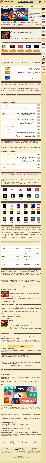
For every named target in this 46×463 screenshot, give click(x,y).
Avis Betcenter (13, 167)
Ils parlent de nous (21, 459)
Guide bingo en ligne (37, 264)
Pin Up (14, 301)
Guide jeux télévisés (37, 256)
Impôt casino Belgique (12, 443)
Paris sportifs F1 (19, 443)
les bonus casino (15, 293)
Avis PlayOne (32, 222)
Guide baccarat (37, 253)
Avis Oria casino (3, 443)
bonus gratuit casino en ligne (6, 308)
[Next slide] (27, 14)
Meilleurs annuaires (36, 443)
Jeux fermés (25, 459)
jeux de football (34, 419)
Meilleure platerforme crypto (29, 441)
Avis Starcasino (3, 442)
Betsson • (3, 20)
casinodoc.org (39, 280)
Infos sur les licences (37, 199)
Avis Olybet (13, 126)
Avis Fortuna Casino (19, 209)
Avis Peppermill (4, 209)
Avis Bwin (13, 129)
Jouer (43, 25)
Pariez (38, 105)
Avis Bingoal (38, 209)
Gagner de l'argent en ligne (37, 441)
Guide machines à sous (37, 243)
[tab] (13, 21)
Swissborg (35, 360)
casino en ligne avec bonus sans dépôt (15, 316)
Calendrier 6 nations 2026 (20, 441)
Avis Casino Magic (11, 222)
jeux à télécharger (14, 419)
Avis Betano (13, 199)
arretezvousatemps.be (23, 451)
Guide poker (37, 251)
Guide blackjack (37, 248)
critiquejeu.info (35, 280)
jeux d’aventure (6, 419)
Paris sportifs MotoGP (20, 442)
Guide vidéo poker (37, 259)
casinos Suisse (21, 288)
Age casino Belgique (12, 441)
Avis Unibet (29, 199)
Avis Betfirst (21, 199)
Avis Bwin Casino (5, 199)
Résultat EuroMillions (7, 79)
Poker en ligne (11, 320)
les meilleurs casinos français (37, 308)
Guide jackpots (37, 245)
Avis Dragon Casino (26, 222)
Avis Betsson (13, 108)
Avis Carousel (25, 209)
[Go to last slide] (1, 14)
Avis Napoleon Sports (13, 164)
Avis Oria (33, 209)
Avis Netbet (13, 105)
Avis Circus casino (4, 441)
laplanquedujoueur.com (31, 281)
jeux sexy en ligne (21, 414)
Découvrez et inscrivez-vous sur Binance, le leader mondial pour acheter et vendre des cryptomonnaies (20, 346)
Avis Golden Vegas (4, 222)
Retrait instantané (12, 442)
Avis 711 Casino (18, 222)
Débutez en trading (28, 443)
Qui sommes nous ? (17, 459)
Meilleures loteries (36, 442)
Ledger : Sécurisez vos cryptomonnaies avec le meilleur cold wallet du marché (21, 365)
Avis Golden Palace (12, 209)
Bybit (37, 360)
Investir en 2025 (27, 442)
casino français (15, 282)
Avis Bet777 (13, 154)
